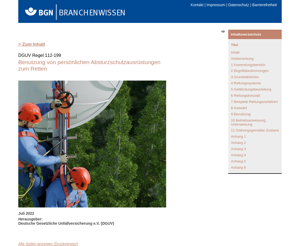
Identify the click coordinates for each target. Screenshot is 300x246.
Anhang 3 (238, 149)
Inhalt (235, 52)
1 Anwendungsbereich (248, 65)
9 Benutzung (241, 114)
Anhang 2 (238, 143)
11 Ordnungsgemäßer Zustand (255, 130)
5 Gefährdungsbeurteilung (251, 89)
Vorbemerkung (242, 59)
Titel (234, 45)
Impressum (215, 5)
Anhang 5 (238, 161)
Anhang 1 (238, 136)
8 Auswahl (239, 108)
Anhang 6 (238, 167)
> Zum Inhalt (31, 44)
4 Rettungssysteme (246, 83)
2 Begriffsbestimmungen (250, 71)
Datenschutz (238, 5)
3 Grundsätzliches (245, 77)
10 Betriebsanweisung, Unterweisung (248, 122)
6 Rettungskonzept (245, 95)
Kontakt (197, 5)
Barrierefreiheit (264, 5)
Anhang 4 (238, 155)
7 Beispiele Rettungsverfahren (254, 102)
